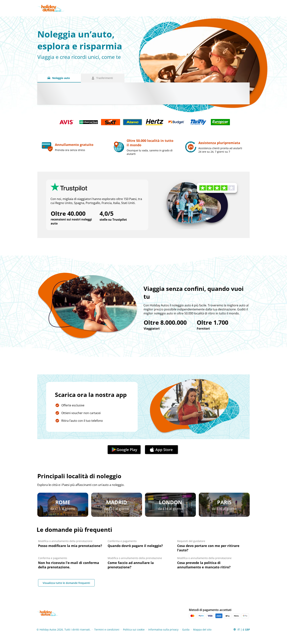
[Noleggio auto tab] (59, 78)
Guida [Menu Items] (185, 629)
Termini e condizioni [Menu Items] (106, 629)
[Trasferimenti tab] (102, 78)
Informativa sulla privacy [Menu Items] (163, 629)
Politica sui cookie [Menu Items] (134, 629)
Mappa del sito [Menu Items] (202, 629)
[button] (241, 629)
